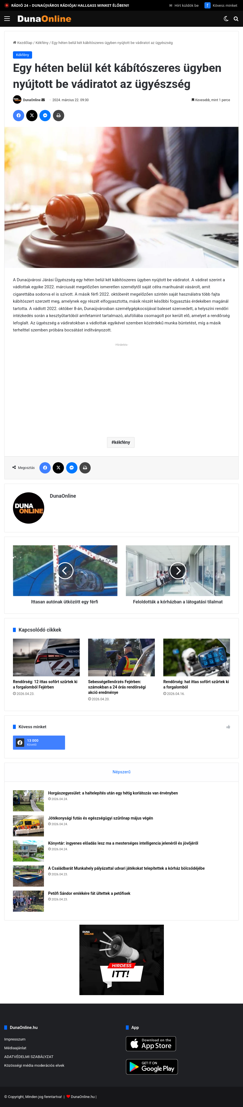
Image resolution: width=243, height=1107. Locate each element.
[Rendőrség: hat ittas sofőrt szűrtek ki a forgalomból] (196, 657)
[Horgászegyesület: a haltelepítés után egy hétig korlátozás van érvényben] (28, 800)
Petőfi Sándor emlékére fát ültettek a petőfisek (89, 893)
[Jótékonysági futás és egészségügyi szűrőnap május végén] (28, 825)
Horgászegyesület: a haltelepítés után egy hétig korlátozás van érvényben (113, 793)
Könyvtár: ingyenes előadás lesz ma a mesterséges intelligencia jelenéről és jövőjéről (123, 843)
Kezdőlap (22, 43)
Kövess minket (220, 5)
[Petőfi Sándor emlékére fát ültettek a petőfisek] (28, 901)
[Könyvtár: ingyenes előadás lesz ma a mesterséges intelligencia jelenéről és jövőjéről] (28, 851)
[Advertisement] (121, 387)
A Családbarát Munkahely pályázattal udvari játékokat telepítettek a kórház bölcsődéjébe (126, 868)
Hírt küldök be (184, 5)
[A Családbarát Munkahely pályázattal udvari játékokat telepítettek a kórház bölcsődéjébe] (28, 876)
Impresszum (14, 1039)
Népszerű (121, 771)
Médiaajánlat (15, 1048)
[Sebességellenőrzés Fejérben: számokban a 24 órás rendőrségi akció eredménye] (121, 657)
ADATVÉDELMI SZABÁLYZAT (28, 1056)
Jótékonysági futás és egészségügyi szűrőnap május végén (100, 818)
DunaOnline (32, 100)
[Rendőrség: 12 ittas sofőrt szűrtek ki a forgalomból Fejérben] (46, 657)
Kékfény (41, 43)
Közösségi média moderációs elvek (34, 1065)
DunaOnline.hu (83, 1097)
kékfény (122, 442)
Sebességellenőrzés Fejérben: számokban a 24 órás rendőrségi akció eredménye (117, 687)
